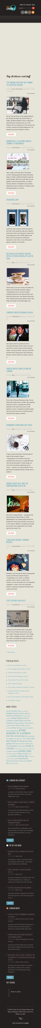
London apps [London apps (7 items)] (18, 749)
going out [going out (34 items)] (10, 743)
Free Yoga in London (14, 700)
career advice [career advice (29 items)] (24, 713)
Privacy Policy (26, 1009)
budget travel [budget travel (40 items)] (12, 713)
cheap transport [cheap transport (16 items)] (19, 723)
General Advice (16, 546)
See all (10, 903)
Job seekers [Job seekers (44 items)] (12, 746)
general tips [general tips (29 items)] (27, 741)
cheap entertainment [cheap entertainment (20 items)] (14, 716)
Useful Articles (19, 89)
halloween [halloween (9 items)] (18, 744)
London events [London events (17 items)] (11, 751)
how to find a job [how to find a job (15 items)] (27, 744)
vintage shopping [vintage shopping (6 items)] (13, 763)
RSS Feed (23, 1012)
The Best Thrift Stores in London (17, 672)
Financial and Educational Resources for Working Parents (20, 935)
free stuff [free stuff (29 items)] (30, 738)
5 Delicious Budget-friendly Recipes (17, 541)
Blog (33, 5)
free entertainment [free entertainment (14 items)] (12, 731)
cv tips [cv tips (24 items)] (21, 725)
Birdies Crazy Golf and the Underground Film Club (17, 484)
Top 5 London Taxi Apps (15, 683)
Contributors (14, 1012)
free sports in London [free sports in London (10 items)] (20, 739)
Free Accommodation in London (17, 665)
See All (10, 840)
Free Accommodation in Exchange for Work (20, 697)
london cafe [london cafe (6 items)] (31, 749)
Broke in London (16, 992)
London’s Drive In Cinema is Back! (19, 312)
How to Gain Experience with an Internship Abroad (18, 821)
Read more (11, 134)
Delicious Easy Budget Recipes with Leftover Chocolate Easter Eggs (19, 256)
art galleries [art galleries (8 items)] (24, 711)
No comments (31, 93)
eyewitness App (12, 199)
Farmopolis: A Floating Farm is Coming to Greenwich (18, 142)
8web (27, 1023)
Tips (20, 856)
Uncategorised (16, 604)
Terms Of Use (17, 1009)
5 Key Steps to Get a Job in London (18, 680)
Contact (28, 5)
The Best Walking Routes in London (19, 887)
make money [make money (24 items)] (22, 754)
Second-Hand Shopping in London (18, 676)
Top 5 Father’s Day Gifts (16, 600)
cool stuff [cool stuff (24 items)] (15, 725)
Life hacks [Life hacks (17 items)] (21, 746)
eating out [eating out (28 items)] (15, 728)
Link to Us (29, 1012)
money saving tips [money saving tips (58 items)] (19, 756)
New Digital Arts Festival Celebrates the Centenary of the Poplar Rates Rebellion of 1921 (21, 957)
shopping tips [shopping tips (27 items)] (22, 758)
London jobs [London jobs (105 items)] (24, 751)
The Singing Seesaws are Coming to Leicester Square (19, 83)
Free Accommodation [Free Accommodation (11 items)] (26, 728)
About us (23, 5)
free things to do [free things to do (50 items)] (14, 741)
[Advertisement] (20, 48)
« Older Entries (10, 652)
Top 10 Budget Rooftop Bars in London (19, 669)
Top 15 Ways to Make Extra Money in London (21, 687)
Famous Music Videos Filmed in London (18, 369)
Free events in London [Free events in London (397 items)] (18, 731)
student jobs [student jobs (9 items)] (22, 761)
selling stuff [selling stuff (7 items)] (14, 758)
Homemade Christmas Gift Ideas (19, 425)
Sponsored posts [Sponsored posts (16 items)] (12, 761)
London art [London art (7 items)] (25, 749)
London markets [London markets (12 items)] (11, 754)
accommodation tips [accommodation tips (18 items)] (13, 711)
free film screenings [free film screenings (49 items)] (15, 736)
